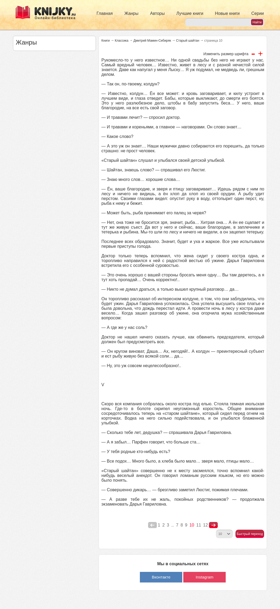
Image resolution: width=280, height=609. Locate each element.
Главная (105, 13)
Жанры (131, 13)
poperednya (152, 525)
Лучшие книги (189, 13)
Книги (105, 40)
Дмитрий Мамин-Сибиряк (152, 40)
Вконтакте (161, 577)
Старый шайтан (187, 40)
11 (198, 525)
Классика (121, 40)
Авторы (157, 13)
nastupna (213, 525)
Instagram (205, 577)
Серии (257, 13)
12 (205, 525)
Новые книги (227, 13)
